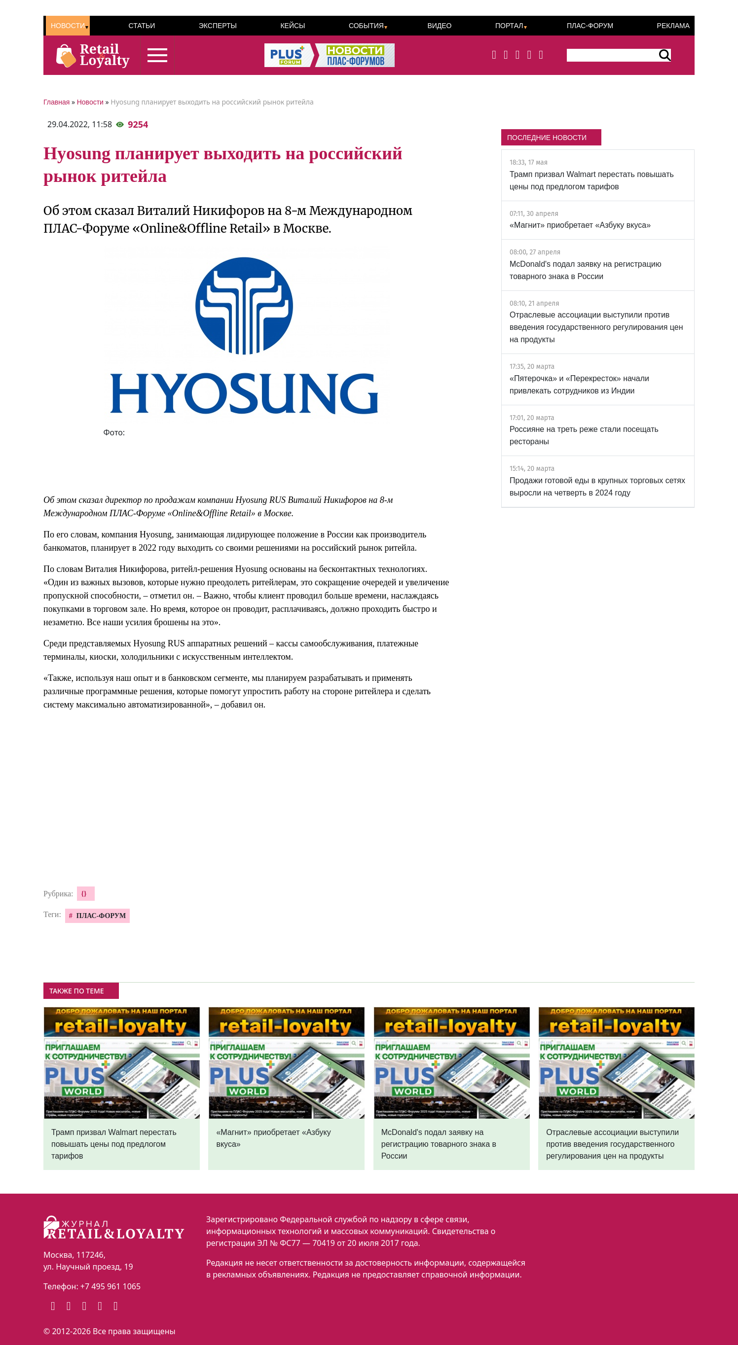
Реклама (673, 26)
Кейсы (292, 26)
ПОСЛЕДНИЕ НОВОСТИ (547, 138)
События (366, 26)
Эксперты (218, 26)
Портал (509, 26)
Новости (68, 26)
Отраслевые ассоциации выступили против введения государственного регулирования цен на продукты (596, 327)
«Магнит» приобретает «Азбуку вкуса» (580, 225)
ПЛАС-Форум (590, 26)
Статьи (141, 26)
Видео (439, 26)
